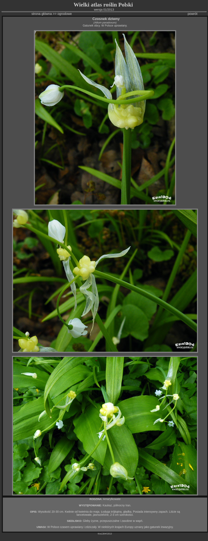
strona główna (31, 13)
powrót (186, 13)
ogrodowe (64, 13)
